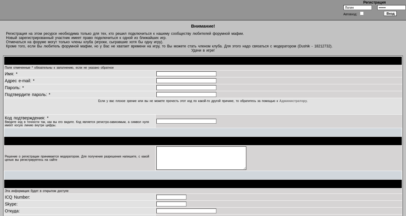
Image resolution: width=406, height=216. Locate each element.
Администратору (293, 101)
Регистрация (374, 2)
